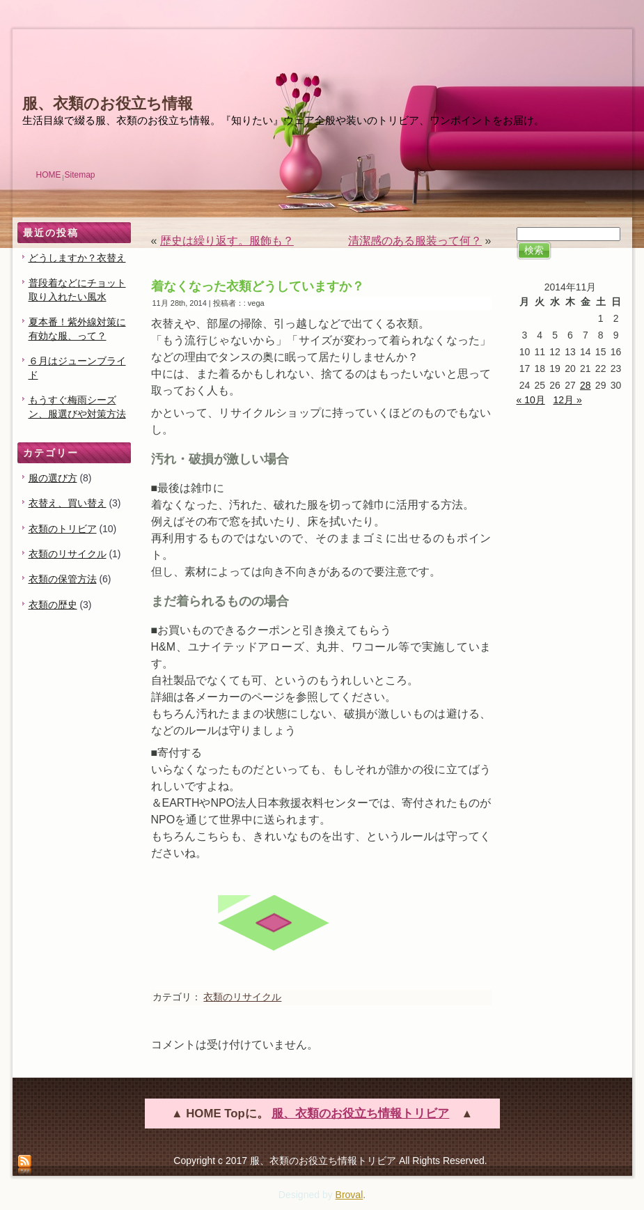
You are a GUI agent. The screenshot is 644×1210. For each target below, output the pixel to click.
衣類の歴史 (53, 604)
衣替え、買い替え (68, 503)
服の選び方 (53, 477)
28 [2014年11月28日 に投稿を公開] (585, 385)
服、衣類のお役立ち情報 (107, 103)
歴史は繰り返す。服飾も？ (227, 241)
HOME (48, 175)
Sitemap (80, 175)
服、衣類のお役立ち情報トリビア (360, 1113)
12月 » (567, 399)
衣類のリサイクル (68, 553)
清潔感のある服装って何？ (415, 241)
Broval (349, 1194)
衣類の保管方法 (63, 578)
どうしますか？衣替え (77, 257)
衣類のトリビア (63, 528)
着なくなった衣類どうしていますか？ (257, 286)
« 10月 (531, 399)
